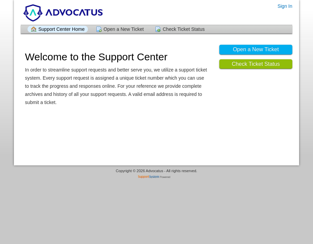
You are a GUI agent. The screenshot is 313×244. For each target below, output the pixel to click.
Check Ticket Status (184, 29)
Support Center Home (61, 29)
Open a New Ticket (124, 29)
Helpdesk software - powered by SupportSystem (156, 177)
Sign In (284, 6)
